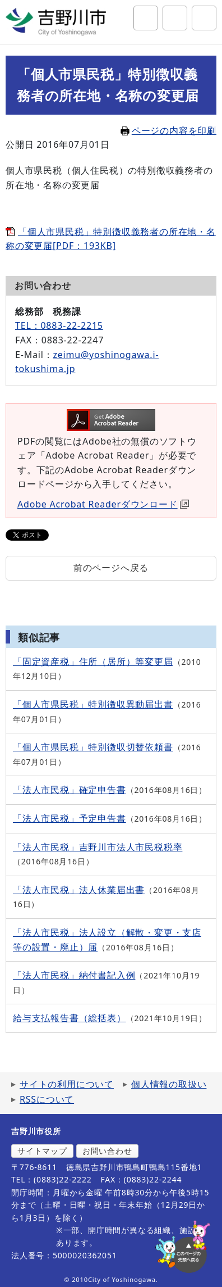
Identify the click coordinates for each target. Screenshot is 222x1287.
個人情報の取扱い (168, 1084)
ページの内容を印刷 (168, 130)
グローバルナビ (204, 18)
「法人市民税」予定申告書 (69, 818)
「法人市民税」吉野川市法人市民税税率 (97, 847)
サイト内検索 (145, 18)
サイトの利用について (67, 1084)
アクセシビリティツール (175, 18)
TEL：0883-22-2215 (59, 325)
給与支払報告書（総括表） (69, 1018)
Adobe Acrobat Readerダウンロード (103, 504)
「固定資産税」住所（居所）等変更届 (93, 661)
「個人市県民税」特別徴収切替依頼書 (93, 747)
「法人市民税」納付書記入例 (74, 975)
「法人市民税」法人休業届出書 (79, 889)
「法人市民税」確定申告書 (69, 789)
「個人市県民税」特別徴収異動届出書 (93, 704)
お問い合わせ (107, 1150)
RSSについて (47, 1099)
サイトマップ (42, 1150)
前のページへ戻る (111, 567)
